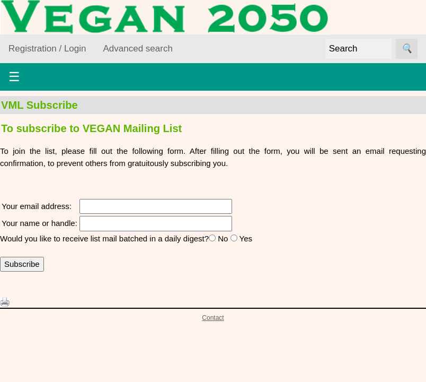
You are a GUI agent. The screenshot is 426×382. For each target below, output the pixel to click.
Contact (213, 318)
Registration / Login (47, 49)
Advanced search (137, 49)
